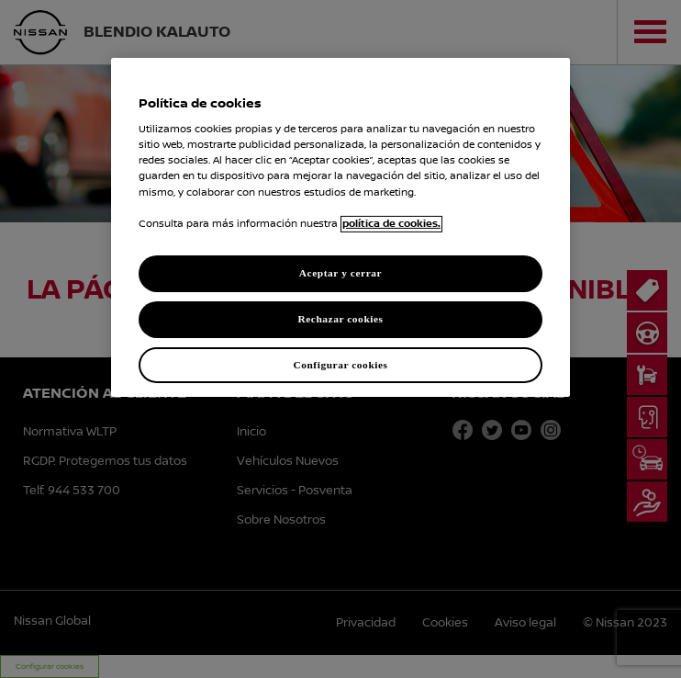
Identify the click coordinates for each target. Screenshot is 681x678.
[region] (340, 228)
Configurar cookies (340, 363)
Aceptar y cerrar (340, 272)
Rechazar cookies (340, 318)
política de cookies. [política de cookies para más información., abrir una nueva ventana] (391, 224)
